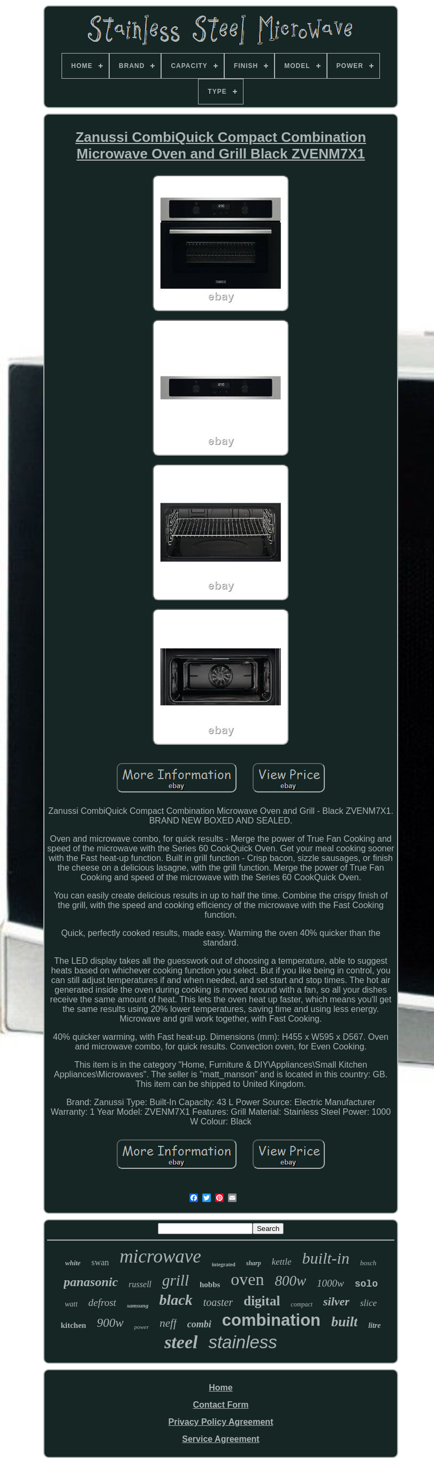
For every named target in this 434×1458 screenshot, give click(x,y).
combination (271, 1320)
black (175, 1299)
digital (261, 1301)
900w (110, 1322)
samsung (137, 1305)
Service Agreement (220, 1439)
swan (100, 1262)
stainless (242, 1342)
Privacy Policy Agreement (221, 1421)
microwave (160, 1256)
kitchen (73, 1325)
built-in (325, 1258)
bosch (368, 1263)
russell (139, 1284)
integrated (223, 1264)
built (344, 1321)
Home (220, 1387)
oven (247, 1279)
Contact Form (220, 1404)
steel (180, 1342)
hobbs (210, 1284)
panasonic (91, 1282)
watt (71, 1304)
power (141, 1327)
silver (336, 1301)
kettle (282, 1262)
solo (366, 1284)
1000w (330, 1283)
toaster (218, 1302)
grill (175, 1280)
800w (291, 1281)
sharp (253, 1263)
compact (302, 1304)
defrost (102, 1302)
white (73, 1263)
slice (368, 1303)
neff (168, 1323)
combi (199, 1324)
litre (374, 1325)
